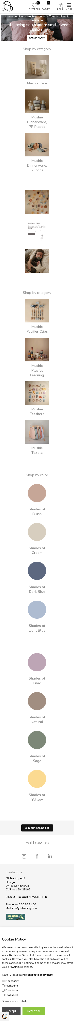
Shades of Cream (37, 550)
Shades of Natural (37, 719)
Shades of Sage (37, 758)
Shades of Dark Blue (37, 589)
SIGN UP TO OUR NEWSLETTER (26, 897)
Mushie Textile (37, 450)
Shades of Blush (37, 511)
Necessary (12, 981)
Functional (12, 990)
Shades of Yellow (37, 797)
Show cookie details (14, 1001)
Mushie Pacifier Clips (37, 329)
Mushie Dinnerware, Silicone (37, 165)
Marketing (12, 986)
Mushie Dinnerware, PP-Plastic (37, 122)
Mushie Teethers (37, 411)
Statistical (12, 995)
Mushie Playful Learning (37, 370)
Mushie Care (37, 83)
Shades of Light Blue (37, 628)
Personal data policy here (37, 974)
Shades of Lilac (37, 680)
